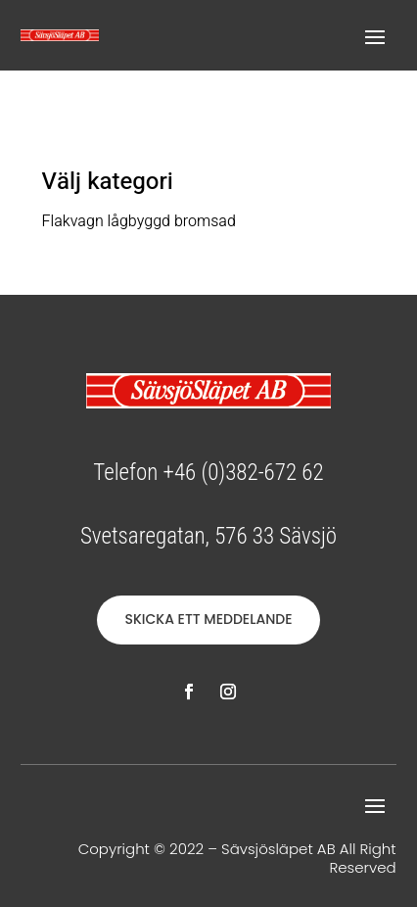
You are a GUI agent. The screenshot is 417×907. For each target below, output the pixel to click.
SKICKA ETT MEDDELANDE (208, 619)
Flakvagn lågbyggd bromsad (139, 221)
